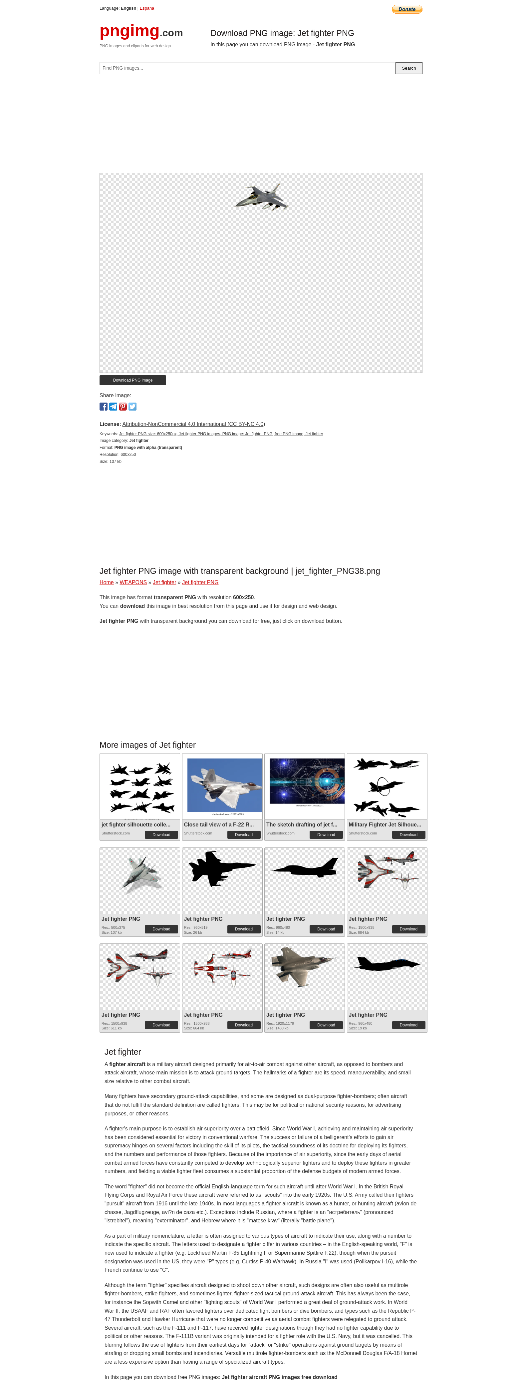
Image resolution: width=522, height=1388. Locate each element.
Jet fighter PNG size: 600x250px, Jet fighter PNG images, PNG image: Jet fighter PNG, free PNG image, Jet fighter (221, 434)
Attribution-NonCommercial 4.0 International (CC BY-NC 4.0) (193, 424)
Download (161, 834)
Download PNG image (133, 380)
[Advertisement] (261, 126)
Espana (147, 8)
